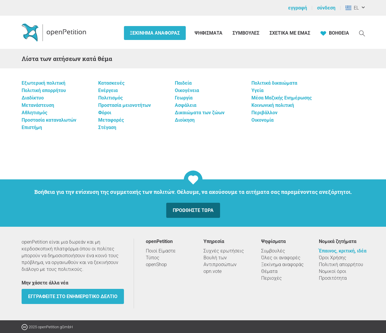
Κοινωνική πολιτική (272, 105)
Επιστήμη (32, 127)
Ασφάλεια (185, 105)
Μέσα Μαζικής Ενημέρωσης (281, 98)
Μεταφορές (111, 120)
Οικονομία (262, 120)
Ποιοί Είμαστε (161, 251)
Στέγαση (107, 127)
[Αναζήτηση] (362, 33)
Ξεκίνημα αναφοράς (155, 33)
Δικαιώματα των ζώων (200, 112)
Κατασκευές (111, 83)
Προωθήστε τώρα (193, 210)
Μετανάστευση (38, 105)
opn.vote (213, 271)
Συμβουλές (245, 33)
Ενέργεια (108, 90)
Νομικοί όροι (332, 271)
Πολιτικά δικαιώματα (274, 83)
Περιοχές (271, 278)
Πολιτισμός (110, 98)
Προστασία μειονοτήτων (124, 105)
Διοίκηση (185, 120)
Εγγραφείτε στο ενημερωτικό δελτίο (72, 296)
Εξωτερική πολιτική (43, 83)
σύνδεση (326, 8)
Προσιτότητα (333, 278)
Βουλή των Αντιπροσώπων (220, 261)
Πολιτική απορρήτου (44, 90)
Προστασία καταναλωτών (49, 120)
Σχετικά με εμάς (289, 33)
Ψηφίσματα (209, 33)
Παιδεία (183, 83)
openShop (156, 264)
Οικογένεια (187, 90)
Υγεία (257, 90)
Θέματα (269, 271)
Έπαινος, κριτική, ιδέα (342, 251)
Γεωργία (184, 98)
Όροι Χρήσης (332, 257)
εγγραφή (297, 8)
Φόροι (104, 112)
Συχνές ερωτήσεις (224, 251)
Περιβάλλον (264, 112)
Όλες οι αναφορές (281, 257)
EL (352, 8)
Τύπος (152, 257)
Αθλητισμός (34, 112)
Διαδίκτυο (33, 98)
